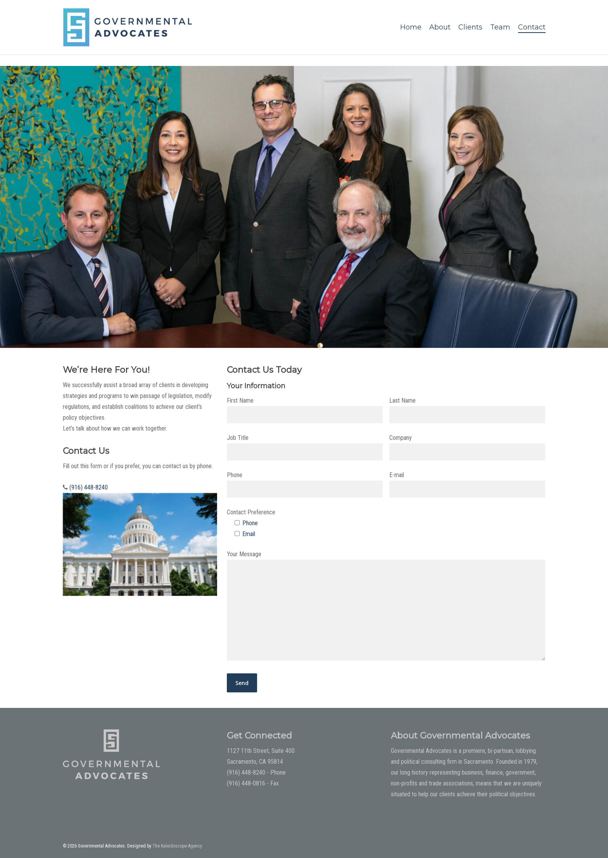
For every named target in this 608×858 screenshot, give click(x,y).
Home (410, 27)
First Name (305, 410)
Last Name (467, 410)
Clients (470, 27)
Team (500, 27)
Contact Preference (251, 512)
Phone (305, 484)
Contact (532, 27)
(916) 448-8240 (88, 487)
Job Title (305, 447)
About (440, 27)
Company (467, 447)
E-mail (467, 484)
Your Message (386, 607)
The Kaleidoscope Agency (177, 846)
